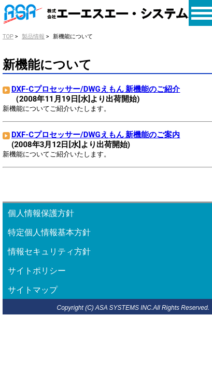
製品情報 (33, 36)
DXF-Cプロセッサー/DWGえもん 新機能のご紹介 (95, 89)
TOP (8, 36)
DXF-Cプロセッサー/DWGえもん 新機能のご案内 (95, 134)
